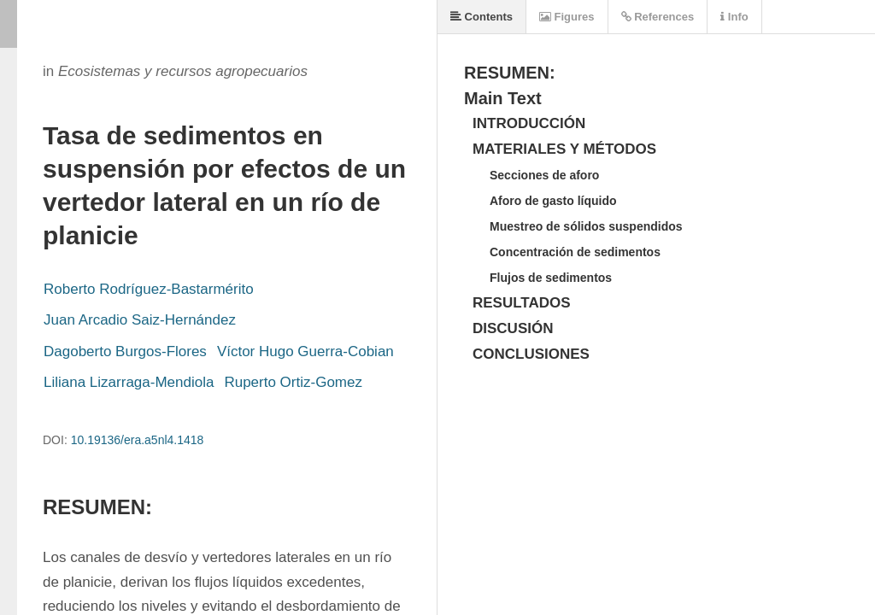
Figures (567, 16)
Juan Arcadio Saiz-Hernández (140, 320)
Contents (481, 16)
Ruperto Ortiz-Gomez (293, 382)
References (658, 16)
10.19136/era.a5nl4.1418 (137, 440)
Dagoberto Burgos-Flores (125, 351)
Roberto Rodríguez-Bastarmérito (149, 289)
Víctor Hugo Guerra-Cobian (305, 351)
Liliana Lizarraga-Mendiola (129, 382)
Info (734, 16)
